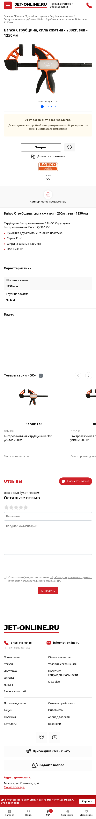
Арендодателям (59, 717)
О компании (12, 657)
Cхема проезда (14, 787)
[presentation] (33, 564)
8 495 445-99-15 (21, 643)
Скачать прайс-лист (61, 703)
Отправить (48, 590)
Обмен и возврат (59, 657)
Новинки (10, 717)
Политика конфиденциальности (63, 673)
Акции (8, 710)
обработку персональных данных (71, 577)
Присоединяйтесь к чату (51, 751)
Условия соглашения (62, 664)
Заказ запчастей (15, 692)
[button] (78, 375)
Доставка (10, 671)
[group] (48, 69)
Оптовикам (55, 710)
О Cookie (54, 682)
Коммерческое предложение (48, 201)
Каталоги (10, 724)
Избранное (86, 814)
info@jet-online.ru (66, 643)
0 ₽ (48, 814)
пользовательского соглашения (40, 581)
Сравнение (67, 814)
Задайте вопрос (52, 765)
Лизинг (8, 685)
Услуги (8, 664)
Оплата (9, 678)
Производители (15, 703)
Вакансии (54, 724)
